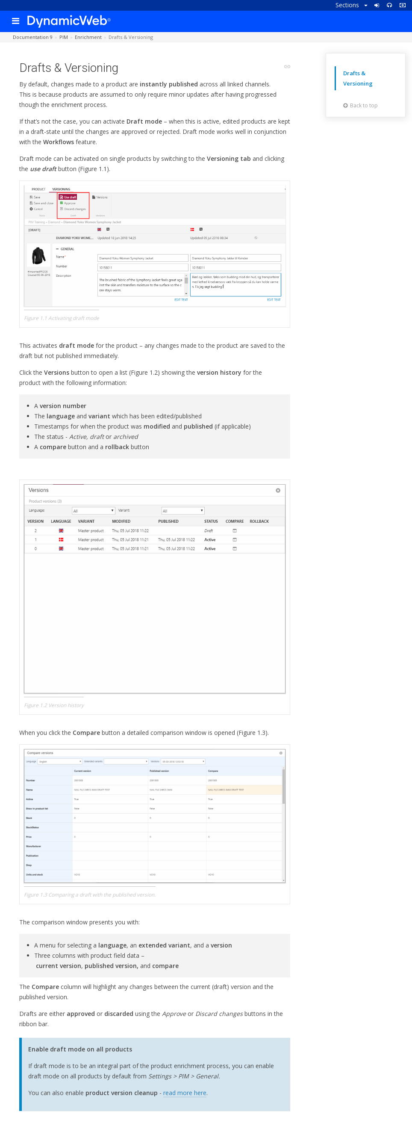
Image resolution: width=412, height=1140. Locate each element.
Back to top (360, 105)
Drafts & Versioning (358, 78)
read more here (184, 1093)
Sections (351, 5)
